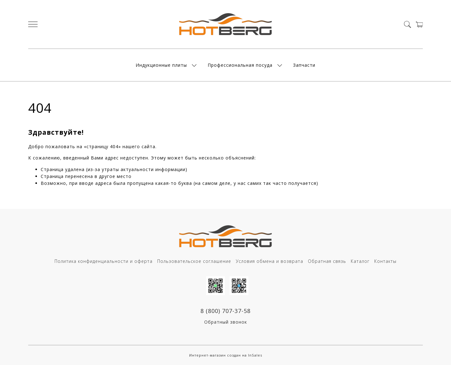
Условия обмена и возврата (269, 261)
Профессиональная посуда (240, 65)
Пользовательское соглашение (194, 261)
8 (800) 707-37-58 (225, 311)
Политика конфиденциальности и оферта (103, 261)
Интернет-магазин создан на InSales (225, 355)
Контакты (385, 261)
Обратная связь (327, 261)
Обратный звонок (225, 322)
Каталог (360, 261)
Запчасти (304, 65)
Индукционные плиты (161, 65)
